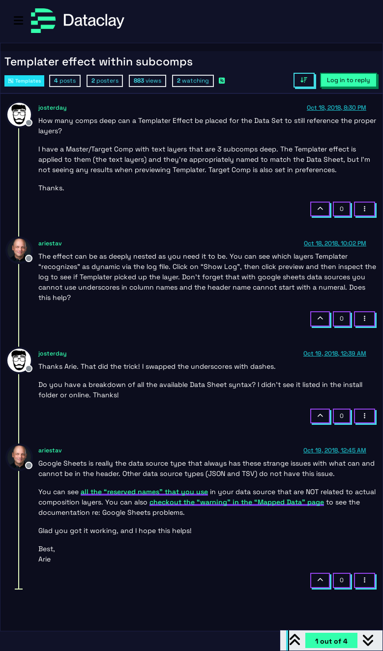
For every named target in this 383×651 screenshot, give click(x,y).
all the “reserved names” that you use (144, 491)
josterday (52, 108)
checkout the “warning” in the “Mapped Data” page (236, 502)
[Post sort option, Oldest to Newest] (304, 80)
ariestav (50, 243)
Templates (24, 81)
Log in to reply (348, 80)
